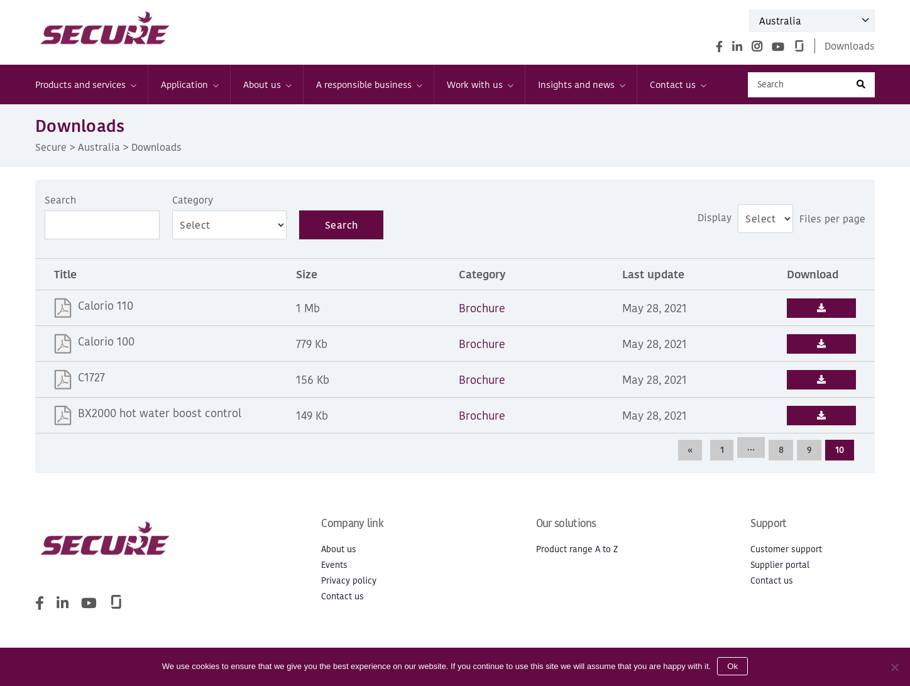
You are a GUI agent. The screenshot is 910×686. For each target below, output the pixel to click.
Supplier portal (779, 565)
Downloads (850, 45)
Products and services (85, 84)
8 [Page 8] (779, 450)
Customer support (786, 549)
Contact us (677, 84)
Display (715, 217)
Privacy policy (348, 580)
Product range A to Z (577, 549)
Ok (732, 666)
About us (266, 84)
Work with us (479, 84)
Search (60, 199)
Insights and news (581, 84)
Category (192, 199)
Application (189, 84)
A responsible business (368, 84)
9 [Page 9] (808, 450)
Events (334, 565)
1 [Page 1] (720, 450)
